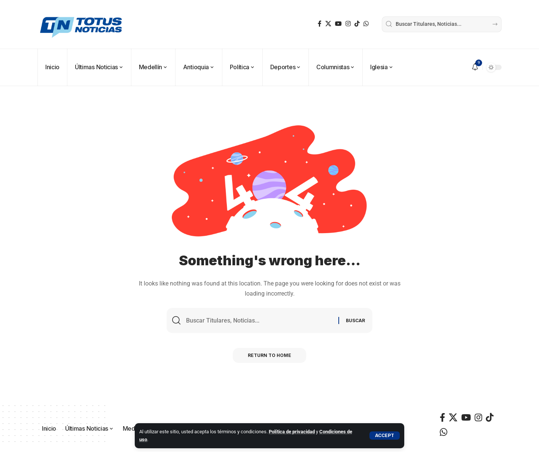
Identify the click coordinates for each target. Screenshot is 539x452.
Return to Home (269, 355)
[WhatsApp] (366, 24)
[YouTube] (338, 24)
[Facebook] (319, 24)
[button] (384, 435)
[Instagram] (348, 24)
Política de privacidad (292, 431)
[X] (328, 24)
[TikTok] (357, 24)
